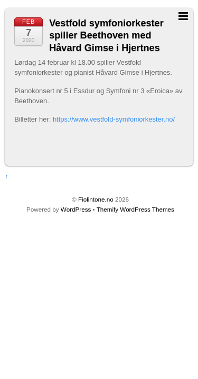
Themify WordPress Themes (135, 209)
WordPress (76, 209)
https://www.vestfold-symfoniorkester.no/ (114, 119)
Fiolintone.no (96, 199)
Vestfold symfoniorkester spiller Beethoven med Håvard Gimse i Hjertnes (106, 35)
